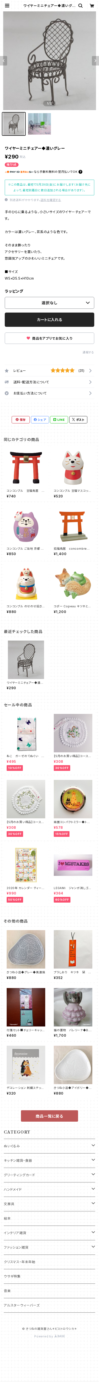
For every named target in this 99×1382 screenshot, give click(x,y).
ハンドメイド (13, 1189)
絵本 (7, 1218)
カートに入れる (49, 319)
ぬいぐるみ (12, 1146)
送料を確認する (50, 200)
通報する (88, 352)
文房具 (9, 1204)
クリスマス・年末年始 (19, 1262)
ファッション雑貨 (16, 1247)
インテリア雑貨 (15, 1233)
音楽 (7, 1291)
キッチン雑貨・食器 (18, 1160)
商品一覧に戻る (49, 1116)
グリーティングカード (19, 1175)
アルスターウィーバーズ (22, 1305)
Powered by (49, 1336)
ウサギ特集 (12, 1276)
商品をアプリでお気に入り (49, 338)
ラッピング (14, 291)
